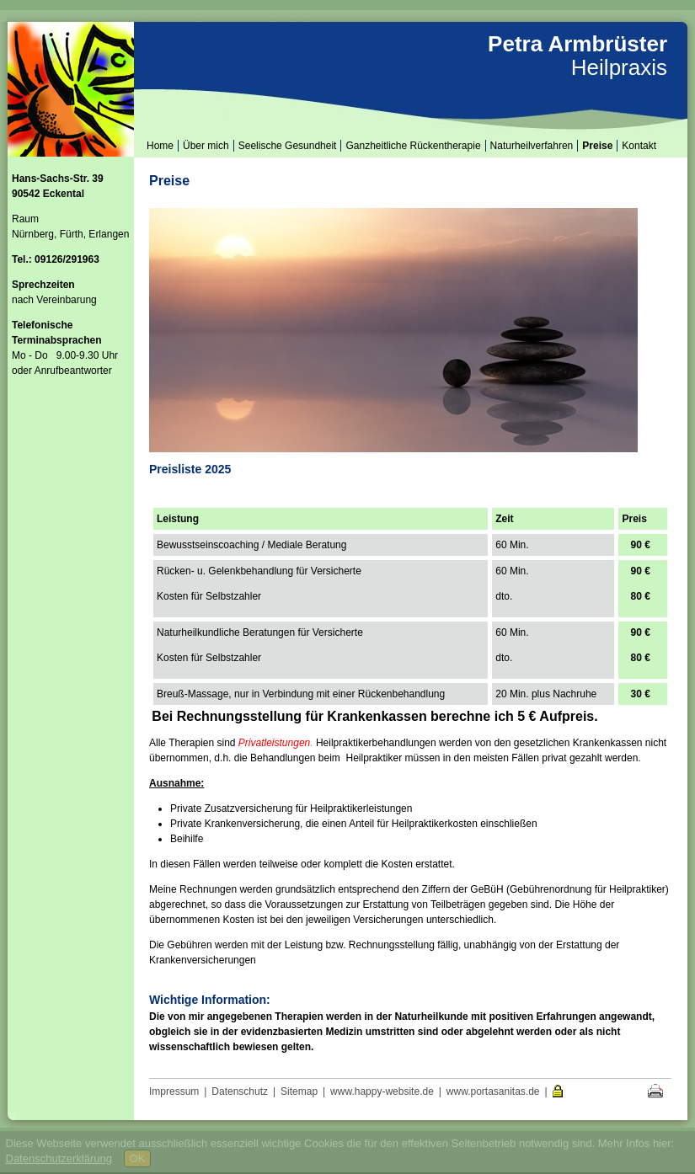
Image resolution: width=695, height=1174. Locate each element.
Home (160, 146)
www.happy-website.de (382, 1091)
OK (138, 1158)
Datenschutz (239, 1091)
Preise (597, 146)
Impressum (174, 1091)
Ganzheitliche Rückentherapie (412, 146)
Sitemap (299, 1091)
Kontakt (639, 146)
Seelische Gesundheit (287, 146)
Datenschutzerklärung (59, 1158)
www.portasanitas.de (493, 1091)
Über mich (206, 146)
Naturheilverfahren (532, 146)
